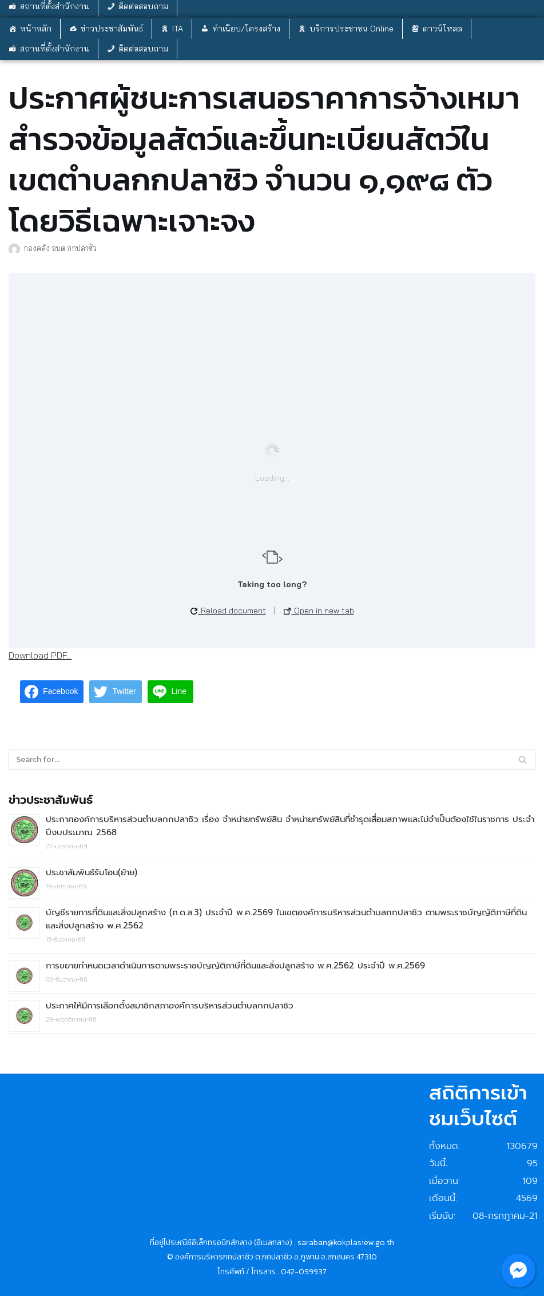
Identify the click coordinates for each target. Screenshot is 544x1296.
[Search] (522, 759)
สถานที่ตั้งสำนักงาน (54, 48)
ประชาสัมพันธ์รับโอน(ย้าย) (91, 872)
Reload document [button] (228, 610)
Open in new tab (319, 610)
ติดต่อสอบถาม (143, 48)
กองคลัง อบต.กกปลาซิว (60, 248)
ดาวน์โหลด (442, 28)
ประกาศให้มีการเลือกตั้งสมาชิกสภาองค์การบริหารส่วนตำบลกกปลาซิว (169, 1005)
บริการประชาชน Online (351, 28)
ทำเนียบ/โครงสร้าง (246, 28)
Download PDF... (40, 655)
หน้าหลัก (35, 28)
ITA (177, 28)
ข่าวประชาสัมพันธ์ (112, 28)
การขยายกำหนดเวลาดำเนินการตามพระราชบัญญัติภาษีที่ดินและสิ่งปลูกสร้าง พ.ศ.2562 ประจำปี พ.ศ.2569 (235, 965)
